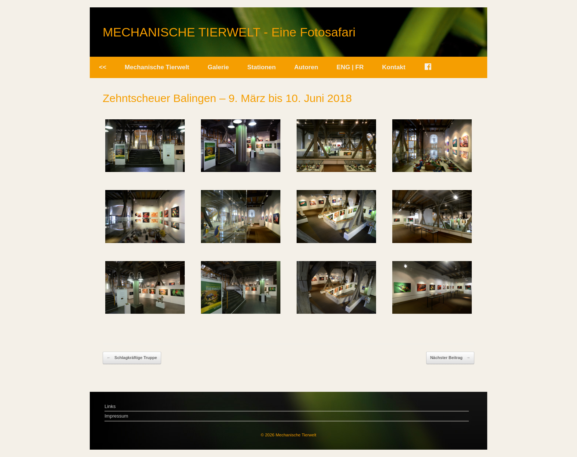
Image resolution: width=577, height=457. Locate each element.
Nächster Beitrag (450, 358)
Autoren (306, 67)
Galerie (218, 67)
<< (102, 67)
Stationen (261, 67)
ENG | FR (350, 67)
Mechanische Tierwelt (157, 67)
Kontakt (393, 67)
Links (110, 406)
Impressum (116, 416)
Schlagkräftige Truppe (132, 358)
